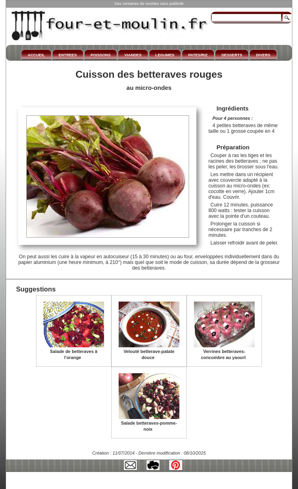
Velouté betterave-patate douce (149, 351)
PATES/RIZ (198, 55)
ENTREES (68, 55)
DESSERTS (231, 55)
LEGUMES (165, 55)
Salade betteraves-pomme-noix (149, 423)
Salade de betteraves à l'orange (73, 351)
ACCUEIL (36, 55)
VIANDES (132, 55)
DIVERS (263, 55)
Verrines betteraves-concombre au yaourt (224, 351)
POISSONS (101, 55)
